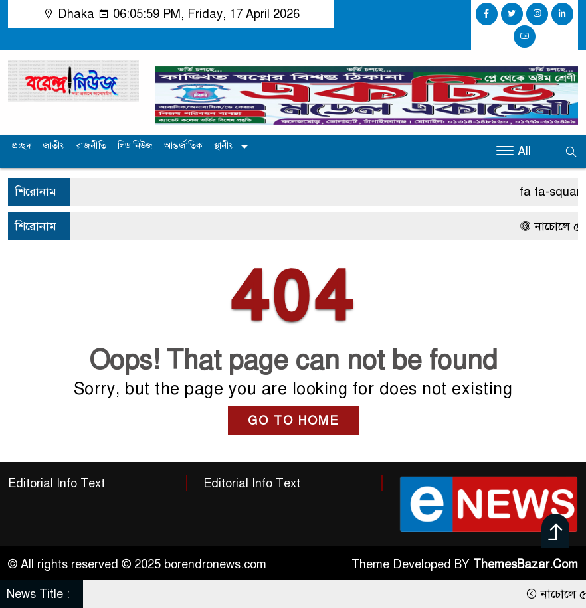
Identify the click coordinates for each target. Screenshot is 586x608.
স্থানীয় (224, 145)
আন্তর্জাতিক (183, 145)
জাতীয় (54, 145)
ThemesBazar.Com (525, 564)
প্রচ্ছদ (21, 145)
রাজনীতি (91, 145)
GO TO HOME (293, 421)
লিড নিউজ (135, 145)
